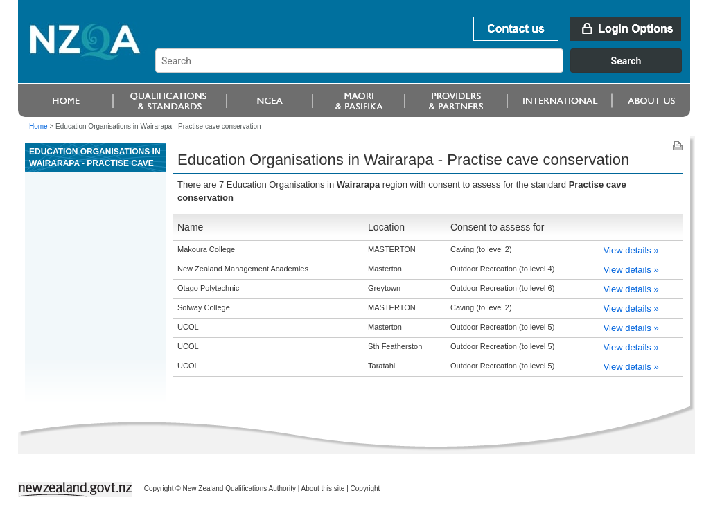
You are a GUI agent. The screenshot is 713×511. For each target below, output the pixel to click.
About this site (323, 488)
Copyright (365, 488)
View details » (631, 250)
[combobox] (425, 69)
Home (38, 126)
